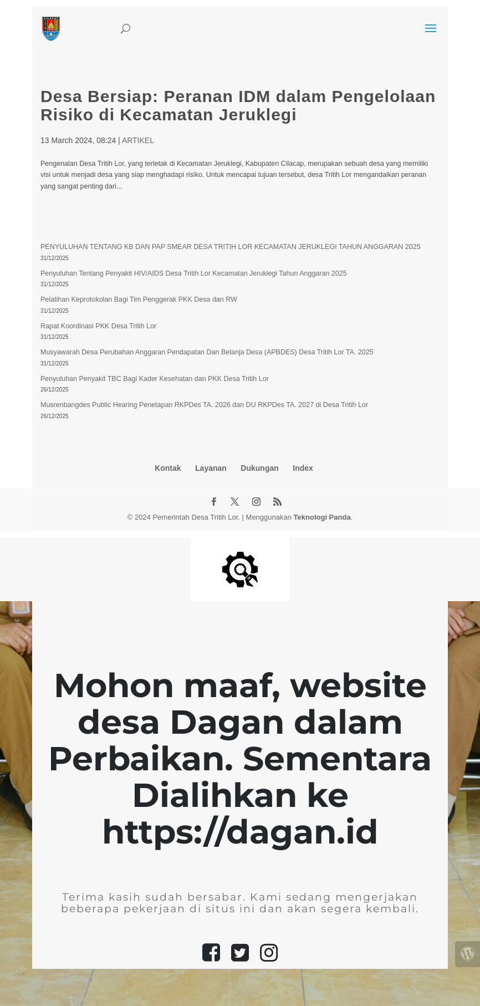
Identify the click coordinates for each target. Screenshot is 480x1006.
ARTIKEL (138, 140)
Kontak (168, 468)
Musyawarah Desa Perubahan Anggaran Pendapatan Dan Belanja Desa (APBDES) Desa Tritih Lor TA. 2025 (207, 352)
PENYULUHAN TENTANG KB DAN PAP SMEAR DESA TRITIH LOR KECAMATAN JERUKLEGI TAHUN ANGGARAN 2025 (230, 247)
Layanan (211, 468)
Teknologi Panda (322, 517)
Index (303, 468)
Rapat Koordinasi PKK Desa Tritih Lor (98, 326)
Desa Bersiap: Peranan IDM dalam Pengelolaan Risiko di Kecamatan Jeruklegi (238, 105)
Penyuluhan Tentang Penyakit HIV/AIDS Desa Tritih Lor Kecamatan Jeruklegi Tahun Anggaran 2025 (193, 273)
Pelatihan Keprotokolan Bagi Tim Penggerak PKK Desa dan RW (138, 299)
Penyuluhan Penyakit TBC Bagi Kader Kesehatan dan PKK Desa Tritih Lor (154, 379)
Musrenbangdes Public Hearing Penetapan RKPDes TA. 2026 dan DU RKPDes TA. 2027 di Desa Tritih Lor (204, 405)
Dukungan (259, 468)
